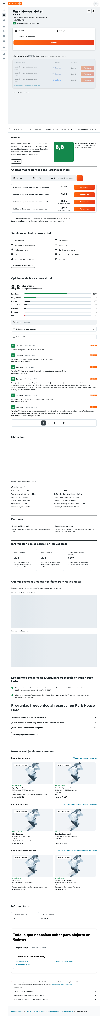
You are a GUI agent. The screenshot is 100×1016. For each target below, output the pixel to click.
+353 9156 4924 (19, 20)
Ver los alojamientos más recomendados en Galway (77, 850)
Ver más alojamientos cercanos (85, 758)
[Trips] (4, 47)
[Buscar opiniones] (55, 322)
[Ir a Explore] (4, 26)
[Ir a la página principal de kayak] (15, 3)
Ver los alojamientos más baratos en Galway (80, 804)
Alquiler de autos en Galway (64, 961)
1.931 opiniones (33, 23)
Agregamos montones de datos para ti (55, 995)
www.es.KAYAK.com (17, 1011)
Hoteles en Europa (39, 1011)
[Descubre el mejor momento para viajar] (4, 36)
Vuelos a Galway (22, 961)
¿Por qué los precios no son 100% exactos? (55, 999)
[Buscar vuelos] (4, 10)
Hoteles (28, 1011)
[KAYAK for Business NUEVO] (4, 41)
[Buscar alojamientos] (4, 15)
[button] (3, 3)
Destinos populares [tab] (39, 948)
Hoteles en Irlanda (53, 1011)
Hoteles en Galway (22, 965)
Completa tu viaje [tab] (21, 948)
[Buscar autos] (4, 20)
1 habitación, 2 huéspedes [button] (25, 37)
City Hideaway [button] (17, 834)
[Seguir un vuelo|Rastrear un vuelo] (4, 31)
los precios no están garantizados (62, 984)
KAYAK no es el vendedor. (55, 991)
